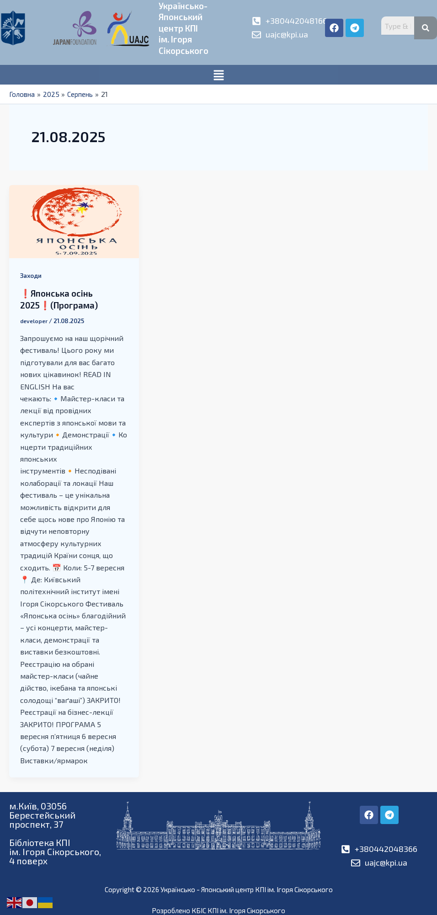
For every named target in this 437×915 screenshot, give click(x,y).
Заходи (31, 274)
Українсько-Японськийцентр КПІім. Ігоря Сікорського (185, 27)
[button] (218, 74)
